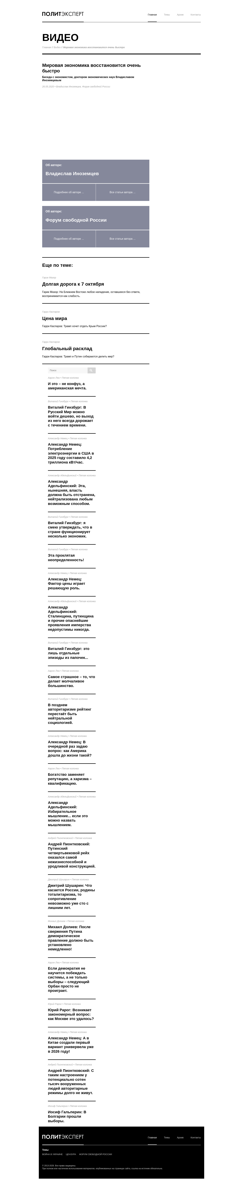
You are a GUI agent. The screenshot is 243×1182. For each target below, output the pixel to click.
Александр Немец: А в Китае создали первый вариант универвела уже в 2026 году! (71, 1044)
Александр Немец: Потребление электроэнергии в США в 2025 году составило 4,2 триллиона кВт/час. (71, 453)
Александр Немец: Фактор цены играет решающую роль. (66, 583)
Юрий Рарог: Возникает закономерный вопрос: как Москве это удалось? (71, 1014)
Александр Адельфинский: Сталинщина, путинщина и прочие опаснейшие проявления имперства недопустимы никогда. (71, 618)
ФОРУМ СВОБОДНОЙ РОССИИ (95, 1154)
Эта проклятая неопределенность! (66, 557)
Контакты (196, 14)
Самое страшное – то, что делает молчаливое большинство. (71, 681)
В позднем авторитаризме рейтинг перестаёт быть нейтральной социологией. (69, 714)
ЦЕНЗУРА (71, 1154)
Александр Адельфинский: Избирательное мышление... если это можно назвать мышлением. (68, 814)
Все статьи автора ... (123, 192)
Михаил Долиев (56, 921)
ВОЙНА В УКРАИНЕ (52, 1154)
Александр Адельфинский (62, 475)
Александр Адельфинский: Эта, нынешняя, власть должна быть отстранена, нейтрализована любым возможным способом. (71, 492)
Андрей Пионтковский (60, 838)
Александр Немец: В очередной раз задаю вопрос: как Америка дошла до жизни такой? (70, 748)
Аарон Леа (54, 377)
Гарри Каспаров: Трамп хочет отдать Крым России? (74, 326)
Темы (167, 14)
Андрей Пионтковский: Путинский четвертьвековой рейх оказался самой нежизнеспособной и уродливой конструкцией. (72, 855)
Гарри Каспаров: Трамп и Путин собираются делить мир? (78, 356)
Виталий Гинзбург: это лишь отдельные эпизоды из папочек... (68, 653)
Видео (57, 47)
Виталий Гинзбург (58, 401)
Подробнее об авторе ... (69, 192)
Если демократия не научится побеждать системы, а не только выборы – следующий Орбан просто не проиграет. (68, 979)
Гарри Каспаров (51, 311)
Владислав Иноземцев (68, 86)
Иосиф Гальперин (58, 1106)
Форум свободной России (96, 86)
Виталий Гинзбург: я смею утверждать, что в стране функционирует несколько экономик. (70, 529)
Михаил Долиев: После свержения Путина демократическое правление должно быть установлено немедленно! (70, 938)
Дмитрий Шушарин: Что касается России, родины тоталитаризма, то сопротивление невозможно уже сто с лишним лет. (71, 896)
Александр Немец (58, 438)
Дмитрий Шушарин (59, 879)
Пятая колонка (70, 377)
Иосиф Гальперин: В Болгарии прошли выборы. (67, 1116)
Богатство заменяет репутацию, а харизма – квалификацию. (70, 779)
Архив (180, 14)
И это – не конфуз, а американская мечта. (67, 386)
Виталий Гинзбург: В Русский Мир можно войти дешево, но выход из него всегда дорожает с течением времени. (70, 416)
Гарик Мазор (49, 277)
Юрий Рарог (55, 1004)
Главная (152, 14)
